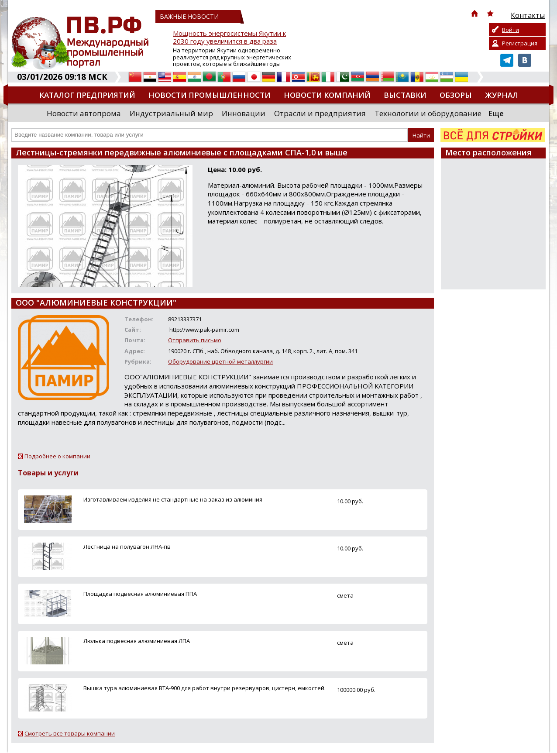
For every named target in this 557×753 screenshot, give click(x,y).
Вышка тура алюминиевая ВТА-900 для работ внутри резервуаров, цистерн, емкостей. (204, 688)
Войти (510, 30)
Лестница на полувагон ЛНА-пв (127, 546)
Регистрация (519, 43)
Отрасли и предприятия (320, 113)
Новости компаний (327, 95)
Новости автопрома (84, 113)
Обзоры (456, 95)
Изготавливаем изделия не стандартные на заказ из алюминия (172, 499)
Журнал (501, 95)
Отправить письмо (194, 340)
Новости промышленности (209, 95)
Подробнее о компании (57, 456)
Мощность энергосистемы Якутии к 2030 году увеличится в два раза (229, 37)
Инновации (243, 113)
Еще (496, 113)
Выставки (405, 95)
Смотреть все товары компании (69, 733)
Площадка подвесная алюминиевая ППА (140, 594)
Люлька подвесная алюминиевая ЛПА (136, 641)
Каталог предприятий (87, 95)
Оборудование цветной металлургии (220, 361)
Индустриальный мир (171, 113)
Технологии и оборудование (428, 113)
